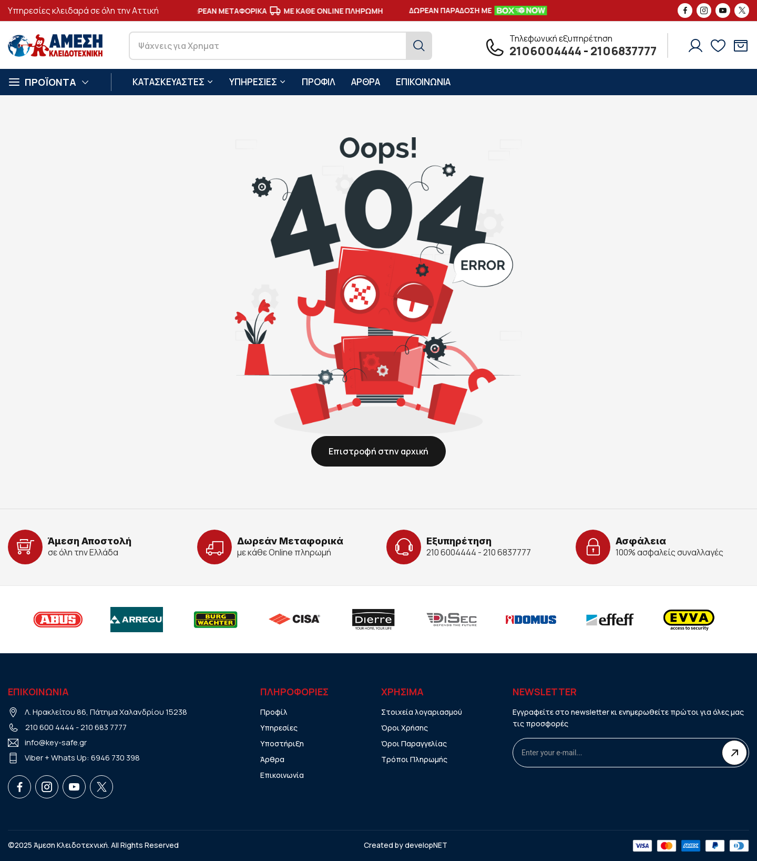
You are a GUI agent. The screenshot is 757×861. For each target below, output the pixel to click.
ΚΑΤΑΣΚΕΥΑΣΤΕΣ (172, 82)
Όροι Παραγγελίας (414, 743)
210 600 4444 (49, 727)
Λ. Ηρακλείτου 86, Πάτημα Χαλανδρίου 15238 (106, 711)
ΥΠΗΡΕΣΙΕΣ (257, 82)
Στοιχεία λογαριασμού (421, 712)
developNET (426, 845)
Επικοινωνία (282, 775)
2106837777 (623, 51)
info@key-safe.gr (56, 742)
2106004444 (545, 51)
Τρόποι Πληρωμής (414, 759)
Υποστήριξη (282, 743)
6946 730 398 (115, 757)
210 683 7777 (103, 727)
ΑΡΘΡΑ (365, 82)
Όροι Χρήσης (404, 728)
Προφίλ (274, 712)
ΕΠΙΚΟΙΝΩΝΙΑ (423, 82)
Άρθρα (272, 759)
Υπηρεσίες (279, 728)
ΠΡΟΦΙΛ (318, 82)
